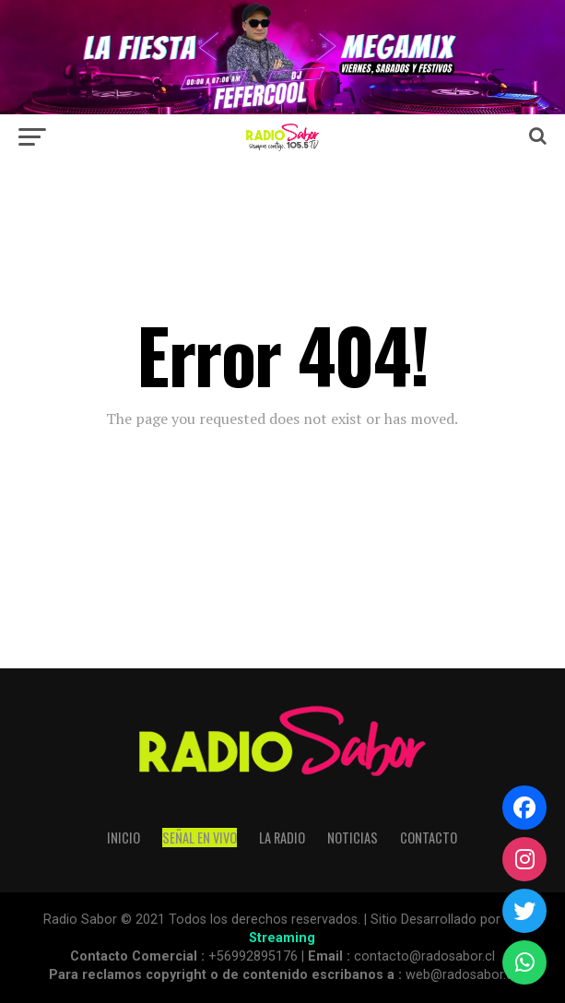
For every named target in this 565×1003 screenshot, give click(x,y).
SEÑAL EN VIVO (199, 837)
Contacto (428, 837)
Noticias (352, 837)
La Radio (282, 837)
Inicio (123, 837)
